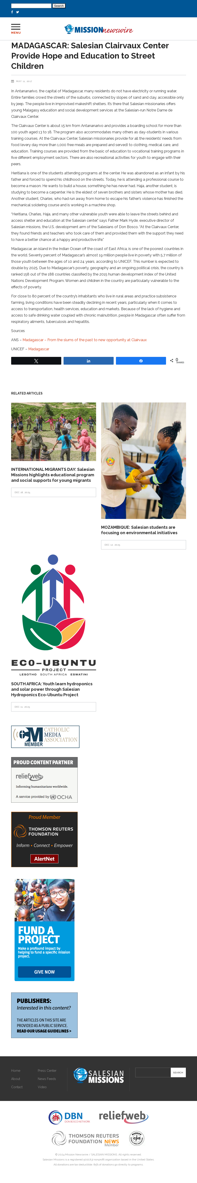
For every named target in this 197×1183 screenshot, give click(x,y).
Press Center (47, 1070)
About (15, 1079)
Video (42, 1087)
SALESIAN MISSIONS (104, 1154)
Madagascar (38, 349)
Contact (17, 1087)
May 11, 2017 (24, 81)
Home (15, 1070)
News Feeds (47, 1079)
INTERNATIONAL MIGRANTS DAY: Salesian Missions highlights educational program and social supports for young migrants (53, 475)
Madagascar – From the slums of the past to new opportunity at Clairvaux (85, 340)
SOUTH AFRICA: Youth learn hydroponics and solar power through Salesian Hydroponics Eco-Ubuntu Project (51, 689)
